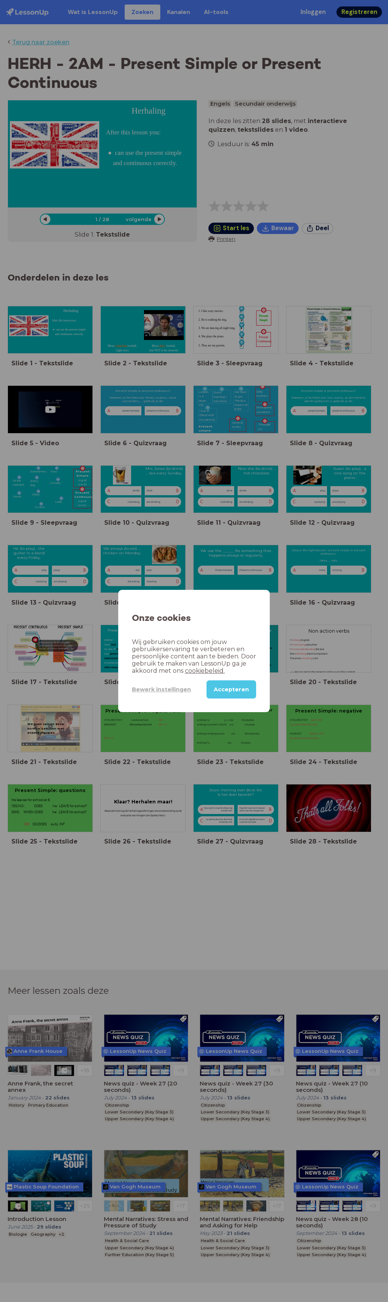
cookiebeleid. (205, 670)
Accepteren (231, 689)
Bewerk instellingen (161, 689)
